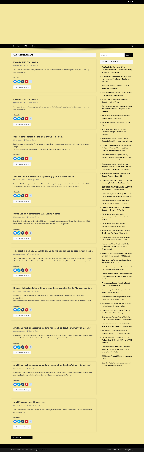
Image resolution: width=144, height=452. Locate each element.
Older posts (17, 438)
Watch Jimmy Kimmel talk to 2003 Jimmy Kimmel (36, 214)
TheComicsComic (32, 65)
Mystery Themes (42, 450)
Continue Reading (22, 87)
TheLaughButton (30, 140)
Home (19, 46)
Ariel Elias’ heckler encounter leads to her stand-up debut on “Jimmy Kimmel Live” (52, 328)
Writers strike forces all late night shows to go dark (38, 137)
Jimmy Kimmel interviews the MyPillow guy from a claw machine (43, 176)
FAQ (26, 46)
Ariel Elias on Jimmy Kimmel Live (29, 402)
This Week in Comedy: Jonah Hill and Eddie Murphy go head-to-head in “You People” (53, 251)
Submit (33, 46)
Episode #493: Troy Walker (26, 62)
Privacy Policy (129, 450)
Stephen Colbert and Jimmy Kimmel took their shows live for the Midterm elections (52, 288)
